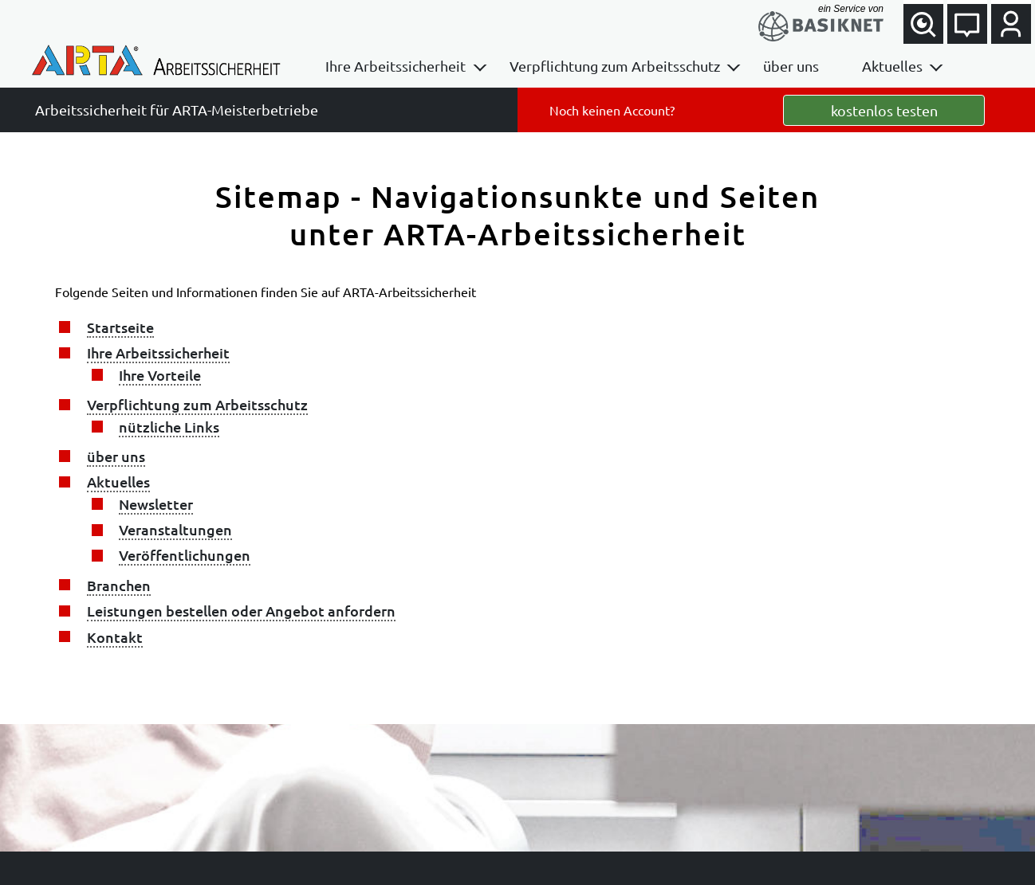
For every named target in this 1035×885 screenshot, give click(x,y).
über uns (791, 65)
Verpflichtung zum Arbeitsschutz (615, 65)
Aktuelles (892, 65)
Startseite (120, 327)
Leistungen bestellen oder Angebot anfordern (241, 610)
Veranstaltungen (175, 529)
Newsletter (156, 504)
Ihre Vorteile (160, 375)
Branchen (119, 585)
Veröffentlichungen (184, 555)
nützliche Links (169, 426)
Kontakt (115, 637)
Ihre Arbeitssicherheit (395, 65)
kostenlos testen (884, 110)
